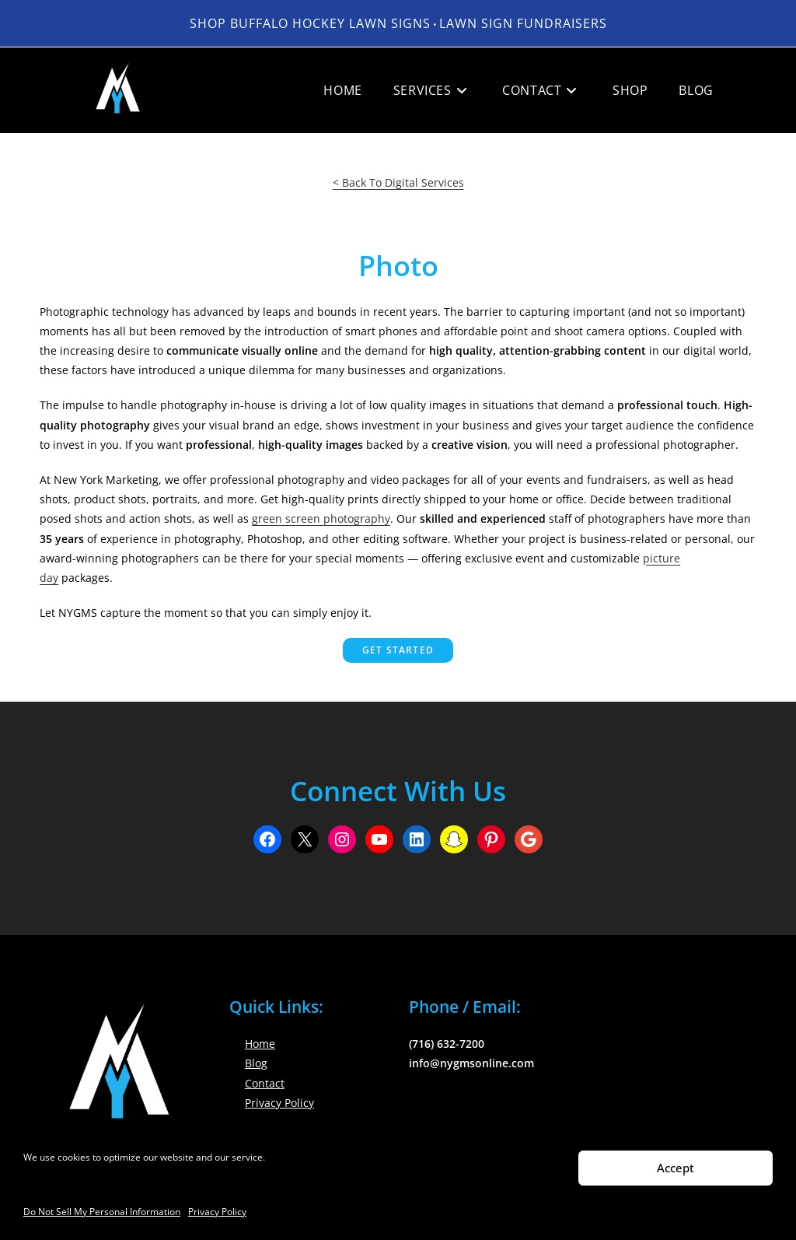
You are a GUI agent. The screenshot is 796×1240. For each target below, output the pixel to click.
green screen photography (321, 518)
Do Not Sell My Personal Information (101, 1211)
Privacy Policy (217, 1211)
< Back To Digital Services (398, 182)
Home (260, 1043)
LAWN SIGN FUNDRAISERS (523, 23)
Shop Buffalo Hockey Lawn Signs (310, 23)
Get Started (398, 650)
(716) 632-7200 (446, 1043)
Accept (675, 1167)
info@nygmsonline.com (471, 1063)
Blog (256, 1063)
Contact (265, 1083)
